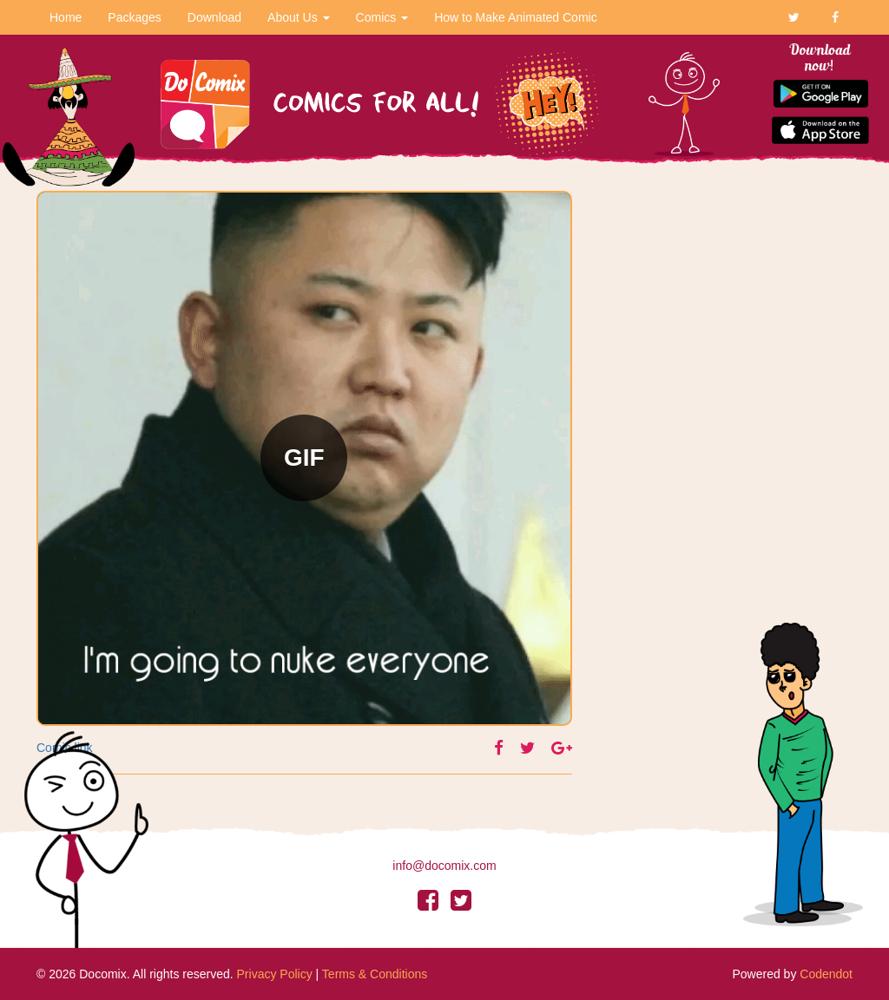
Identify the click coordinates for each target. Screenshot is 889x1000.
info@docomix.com (444, 866)
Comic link (64, 748)
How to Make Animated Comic (515, 17)
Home (65, 17)
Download (214, 17)
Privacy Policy (275, 974)
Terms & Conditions (374, 974)
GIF (304, 457)
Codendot (826, 974)
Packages (134, 17)
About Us (298, 17)
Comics (382, 17)
